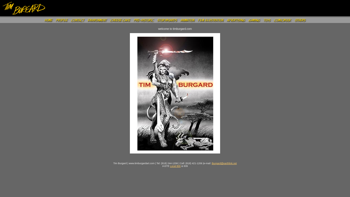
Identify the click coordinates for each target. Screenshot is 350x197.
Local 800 (175, 166)
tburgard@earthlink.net (224, 163)
